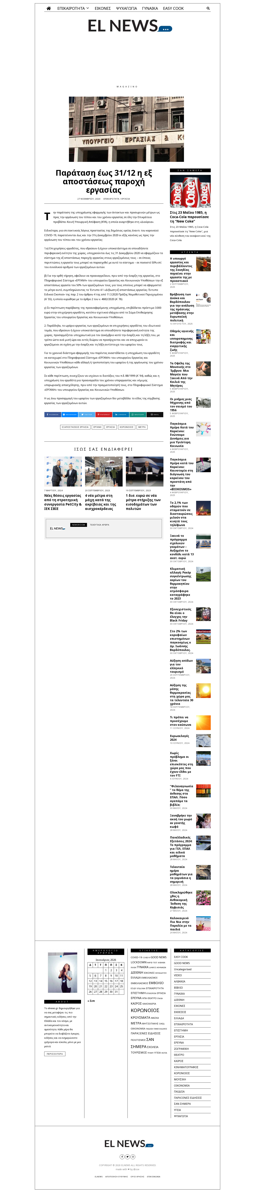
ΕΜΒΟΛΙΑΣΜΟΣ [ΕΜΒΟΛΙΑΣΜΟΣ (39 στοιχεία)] (139, 983)
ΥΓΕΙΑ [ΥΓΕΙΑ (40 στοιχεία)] (157, 1052)
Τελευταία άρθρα (99, 524)
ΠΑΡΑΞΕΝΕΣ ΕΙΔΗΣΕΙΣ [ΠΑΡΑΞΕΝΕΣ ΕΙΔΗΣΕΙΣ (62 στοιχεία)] (146, 1033)
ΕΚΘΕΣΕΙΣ (180, 1011)
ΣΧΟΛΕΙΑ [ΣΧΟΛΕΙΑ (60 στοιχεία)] (152, 1047)
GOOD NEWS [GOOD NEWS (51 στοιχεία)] (159, 957)
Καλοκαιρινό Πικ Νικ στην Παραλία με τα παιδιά (180, 923)
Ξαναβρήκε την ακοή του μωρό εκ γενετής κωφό (181, 821)
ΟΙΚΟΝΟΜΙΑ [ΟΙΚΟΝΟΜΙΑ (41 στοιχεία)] (138, 1028)
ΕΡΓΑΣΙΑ (125, 198)
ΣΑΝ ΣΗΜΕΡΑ (182, 1101)
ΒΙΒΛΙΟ (178, 987)
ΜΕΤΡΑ (142, 427)
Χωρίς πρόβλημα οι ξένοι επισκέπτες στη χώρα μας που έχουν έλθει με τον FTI (181, 764)
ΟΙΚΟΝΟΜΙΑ (182, 1083)
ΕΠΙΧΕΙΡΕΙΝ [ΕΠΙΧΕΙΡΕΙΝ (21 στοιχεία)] (151, 993)
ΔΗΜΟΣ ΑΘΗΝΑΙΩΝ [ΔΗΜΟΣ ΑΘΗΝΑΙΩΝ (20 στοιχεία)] (157, 967)
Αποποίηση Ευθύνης (116, 1174)
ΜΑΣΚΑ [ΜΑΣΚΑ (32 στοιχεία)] (155, 1017)
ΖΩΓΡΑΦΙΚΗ (181, 1047)
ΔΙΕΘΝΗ (179, 999)
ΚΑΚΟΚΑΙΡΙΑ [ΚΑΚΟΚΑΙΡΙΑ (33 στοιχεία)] (149, 1003)
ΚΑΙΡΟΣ (178, 1059)
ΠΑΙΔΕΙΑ (179, 1089)
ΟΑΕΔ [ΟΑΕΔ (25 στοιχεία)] (162, 1023)
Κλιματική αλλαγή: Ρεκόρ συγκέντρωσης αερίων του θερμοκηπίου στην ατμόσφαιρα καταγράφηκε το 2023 (180, 583)
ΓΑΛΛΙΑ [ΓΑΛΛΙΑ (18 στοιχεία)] (133, 967)
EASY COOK (173, 8)
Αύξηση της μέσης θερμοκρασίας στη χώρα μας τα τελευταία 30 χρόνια (181, 694)
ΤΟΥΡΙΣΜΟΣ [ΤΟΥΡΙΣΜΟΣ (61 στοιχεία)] (139, 1052)
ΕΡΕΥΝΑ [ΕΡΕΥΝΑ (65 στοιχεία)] (136, 998)
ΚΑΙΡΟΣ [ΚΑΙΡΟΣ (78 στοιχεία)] (136, 1003)
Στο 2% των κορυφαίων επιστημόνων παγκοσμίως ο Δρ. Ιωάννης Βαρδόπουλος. (180, 640)
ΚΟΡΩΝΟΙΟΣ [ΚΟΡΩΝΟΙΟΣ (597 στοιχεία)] (145, 1010)
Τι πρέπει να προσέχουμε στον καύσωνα (180, 721)
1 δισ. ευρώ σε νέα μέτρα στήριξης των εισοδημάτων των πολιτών (143, 502)
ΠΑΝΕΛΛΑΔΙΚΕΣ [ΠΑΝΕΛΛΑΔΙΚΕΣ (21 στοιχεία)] (160, 1029)
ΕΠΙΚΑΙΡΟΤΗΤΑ (71, 8)
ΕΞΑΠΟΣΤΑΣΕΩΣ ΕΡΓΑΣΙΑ (75, 427)
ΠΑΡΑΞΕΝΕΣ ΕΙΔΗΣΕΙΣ (188, 1095)
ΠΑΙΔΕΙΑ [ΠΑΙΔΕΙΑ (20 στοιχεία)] (149, 1029)
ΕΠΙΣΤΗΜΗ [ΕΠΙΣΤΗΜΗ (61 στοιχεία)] (138, 993)
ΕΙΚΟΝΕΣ (103, 8)
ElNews (99, 1174)
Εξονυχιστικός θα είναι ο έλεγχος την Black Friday (180, 614)
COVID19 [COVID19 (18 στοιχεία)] (146, 957)
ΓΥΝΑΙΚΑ (150, 8)
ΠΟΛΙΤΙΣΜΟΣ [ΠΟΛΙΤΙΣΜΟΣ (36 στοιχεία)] (138, 1039)
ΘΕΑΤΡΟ (179, 1053)
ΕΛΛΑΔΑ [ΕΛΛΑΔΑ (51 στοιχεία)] (136, 977)
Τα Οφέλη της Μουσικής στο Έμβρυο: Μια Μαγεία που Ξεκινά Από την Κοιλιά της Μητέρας (181, 374)
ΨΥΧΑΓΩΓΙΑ (126, 8)
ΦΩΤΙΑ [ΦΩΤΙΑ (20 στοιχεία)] (164, 1053)
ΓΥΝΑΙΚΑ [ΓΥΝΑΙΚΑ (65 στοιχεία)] (142, 967)
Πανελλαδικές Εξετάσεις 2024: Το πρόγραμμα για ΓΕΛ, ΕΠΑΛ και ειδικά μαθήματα (181, 846)
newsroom (78, 524)
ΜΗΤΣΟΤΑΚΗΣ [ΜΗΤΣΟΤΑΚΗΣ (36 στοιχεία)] (150, 1023)
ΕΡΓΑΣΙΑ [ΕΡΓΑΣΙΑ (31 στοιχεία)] (161, 993)
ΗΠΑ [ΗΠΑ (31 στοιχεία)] (144, 998)
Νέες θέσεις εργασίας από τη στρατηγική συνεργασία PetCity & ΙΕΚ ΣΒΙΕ (63, 502)
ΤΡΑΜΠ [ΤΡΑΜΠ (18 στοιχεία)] (151, 1053)
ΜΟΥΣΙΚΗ (180, 1077)
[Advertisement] (127, 61)
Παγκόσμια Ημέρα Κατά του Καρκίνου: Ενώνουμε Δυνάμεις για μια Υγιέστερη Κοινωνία (182, 435)
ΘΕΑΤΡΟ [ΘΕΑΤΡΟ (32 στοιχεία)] (152, 998)
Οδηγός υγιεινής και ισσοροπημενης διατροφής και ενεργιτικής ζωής (182, 340)
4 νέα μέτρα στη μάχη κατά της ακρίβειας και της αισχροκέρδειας (100, 502)
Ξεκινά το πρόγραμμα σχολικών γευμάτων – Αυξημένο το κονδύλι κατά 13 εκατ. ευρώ (182, 547)
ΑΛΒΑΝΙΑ (179, 981)
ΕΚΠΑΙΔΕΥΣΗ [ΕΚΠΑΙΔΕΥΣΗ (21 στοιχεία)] (161, 973)
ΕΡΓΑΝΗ (97, 427)
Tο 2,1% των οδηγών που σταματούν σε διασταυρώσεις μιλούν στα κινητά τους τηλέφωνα (181, 514)
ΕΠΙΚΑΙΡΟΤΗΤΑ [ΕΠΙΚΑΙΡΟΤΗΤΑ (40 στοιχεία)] (155, 988)
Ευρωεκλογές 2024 (179, 738)
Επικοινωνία (153, 1174)
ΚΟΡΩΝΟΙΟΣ (127, 427)
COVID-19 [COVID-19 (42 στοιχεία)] (136, 957)
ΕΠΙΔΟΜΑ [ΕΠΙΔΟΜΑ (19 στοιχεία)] (141, 988)
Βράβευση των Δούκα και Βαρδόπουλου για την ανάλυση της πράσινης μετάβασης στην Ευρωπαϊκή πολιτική (182, 307)
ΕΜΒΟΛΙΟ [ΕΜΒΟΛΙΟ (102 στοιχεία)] (156, 983)
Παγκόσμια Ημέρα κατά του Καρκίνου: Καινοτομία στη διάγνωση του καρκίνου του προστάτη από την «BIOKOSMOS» (182, 474)
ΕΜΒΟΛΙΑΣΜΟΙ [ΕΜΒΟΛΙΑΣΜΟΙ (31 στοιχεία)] (149, 977)
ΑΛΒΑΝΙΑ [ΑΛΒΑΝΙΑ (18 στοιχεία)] (161, 962)
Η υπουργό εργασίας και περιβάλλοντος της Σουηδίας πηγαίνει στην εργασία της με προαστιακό (181, 270)
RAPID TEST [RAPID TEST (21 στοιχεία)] (152, 962)
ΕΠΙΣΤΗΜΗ (181, 1029)
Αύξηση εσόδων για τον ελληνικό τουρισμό (181, 666)
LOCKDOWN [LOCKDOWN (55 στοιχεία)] (139, 962)
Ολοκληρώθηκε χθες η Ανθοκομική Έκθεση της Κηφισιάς (181, 899)
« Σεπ (91, 1001)
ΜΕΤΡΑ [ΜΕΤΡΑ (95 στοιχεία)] (136, 1023)
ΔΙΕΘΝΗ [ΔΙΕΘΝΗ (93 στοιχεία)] (137, 972)
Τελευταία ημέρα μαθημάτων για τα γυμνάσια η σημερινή (181, 874)
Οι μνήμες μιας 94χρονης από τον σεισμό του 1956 (181, 404)
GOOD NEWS (182, 963)
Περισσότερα (55, 1053)
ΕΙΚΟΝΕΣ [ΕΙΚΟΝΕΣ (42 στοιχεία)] (149, 972)
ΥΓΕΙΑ (177, 1107)
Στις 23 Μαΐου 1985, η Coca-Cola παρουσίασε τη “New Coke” (189, 216)
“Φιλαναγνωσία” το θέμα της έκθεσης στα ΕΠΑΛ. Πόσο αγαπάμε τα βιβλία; (181, 795)
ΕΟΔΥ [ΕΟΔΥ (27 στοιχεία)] (133, 988)
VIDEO (178, 975)
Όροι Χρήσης (137, 1174)
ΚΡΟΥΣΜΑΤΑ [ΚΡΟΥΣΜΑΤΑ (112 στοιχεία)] (140, 1017)
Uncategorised (183, 969)
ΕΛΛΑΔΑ (179, 1017)
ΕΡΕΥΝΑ (179, 1041)
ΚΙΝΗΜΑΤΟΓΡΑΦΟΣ (186, 1065)
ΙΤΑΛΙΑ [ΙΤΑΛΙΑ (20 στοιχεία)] (160, 998)
